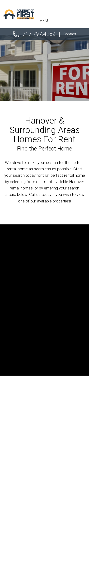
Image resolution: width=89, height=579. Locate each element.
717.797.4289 (39, 34)
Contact (69, 34)
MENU (44, 20)
